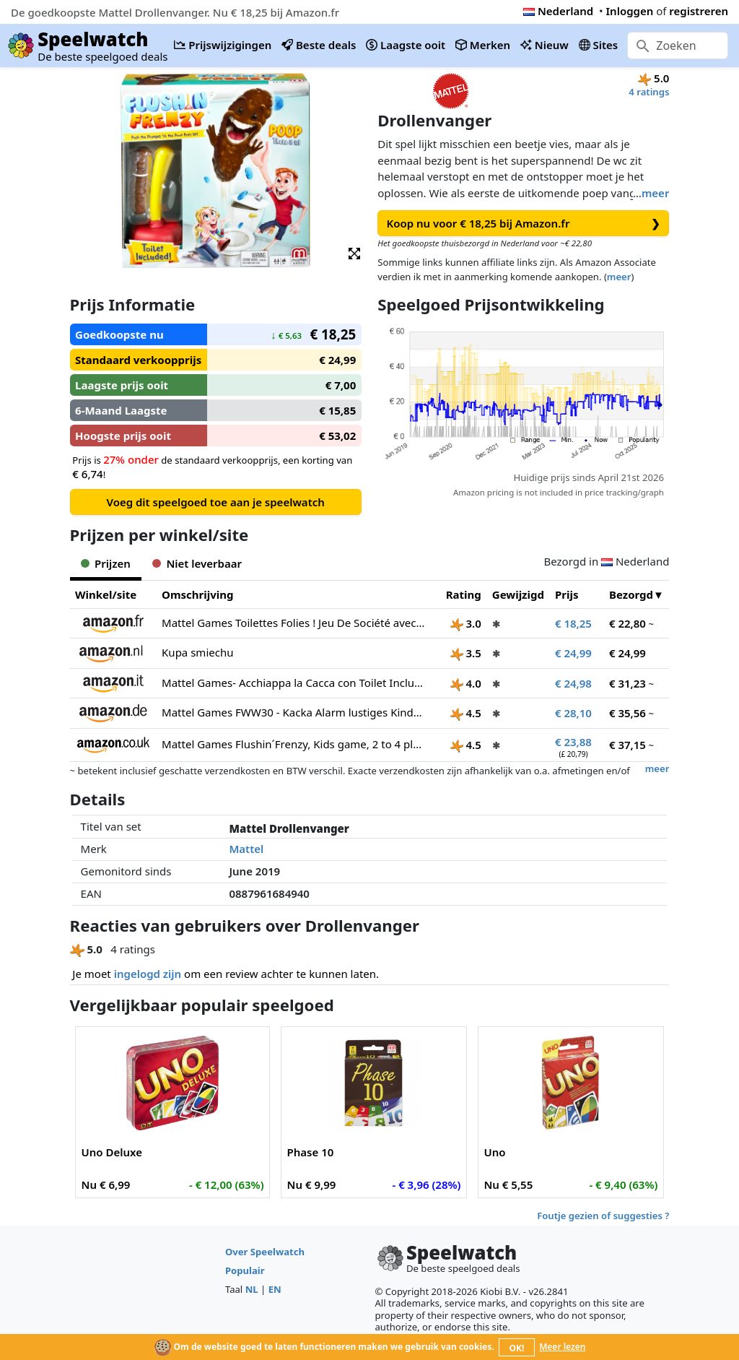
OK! (517, 1348)
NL (251, 1289)
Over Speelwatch (265, 1251)
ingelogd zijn (147, 973)
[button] (354, 252)
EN (274, 1289)
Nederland (558, 11)
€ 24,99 (573, 653)
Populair (245, 1270)
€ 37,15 (627, 744)
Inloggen (630, 11)
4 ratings (649, 91)
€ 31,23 (627, 683)
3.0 (465, 623)
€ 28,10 (573, 713)
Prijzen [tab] (106, 563)
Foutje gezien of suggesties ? (603, 1215)
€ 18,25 (573, 623)
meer (655, 193)
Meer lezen (562, 1346)
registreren (698, 11)
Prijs (567, 594)
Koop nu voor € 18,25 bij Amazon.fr (524, 223)
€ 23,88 (573, 742)
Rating (463, 594)
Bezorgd (631, 594)
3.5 (465, 653)
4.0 (465, 683)
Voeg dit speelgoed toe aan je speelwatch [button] (215, 502)
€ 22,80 (627, 623)
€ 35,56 (627, 713)
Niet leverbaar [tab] (197, 563)
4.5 (465, 713)
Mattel (246, 848)
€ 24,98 (573, 683)
